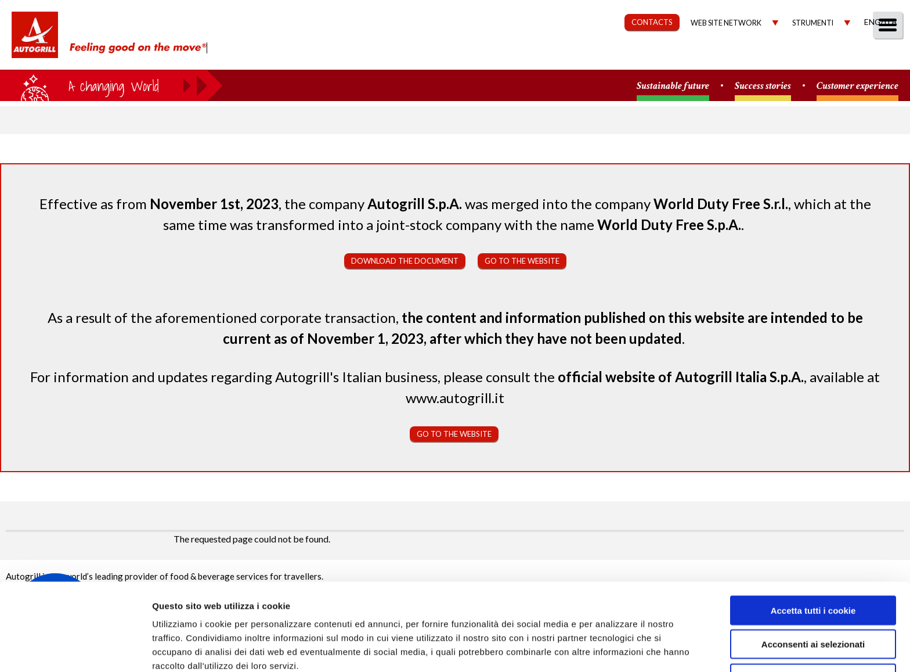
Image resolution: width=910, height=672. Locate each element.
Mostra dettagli (616, 649)
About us (460, 56)
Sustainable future (673, 86)
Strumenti (812, 23)
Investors (770, 56)
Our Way (525, 56)
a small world (111, 85)
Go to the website (522, 260)
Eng (872, 22)
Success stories (763, 86)
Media (830, 56)
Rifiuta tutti (813, 624)
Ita (890, 22)
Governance (692, 56)
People (882, 56)
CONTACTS (652, 22)
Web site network (726, 23)
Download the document (404, 260)
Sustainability (604, 56)
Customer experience (857, 86)
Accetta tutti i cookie (813, 556)
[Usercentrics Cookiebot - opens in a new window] (75, 649)
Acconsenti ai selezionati (813, 590)
